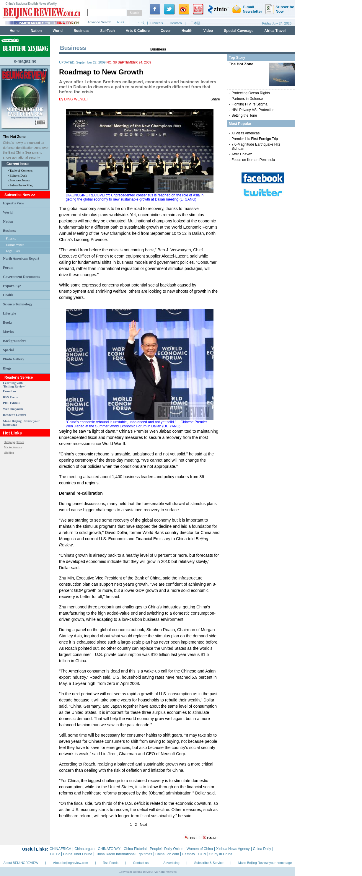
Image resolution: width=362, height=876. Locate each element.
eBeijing (9, 452)
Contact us (141, 862)
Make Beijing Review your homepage (265, 862)
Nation (8, 221)
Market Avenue (13, 447)
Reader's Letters (14, 414)
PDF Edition (11, 403)
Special (8, 350)
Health (8, 295)
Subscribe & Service (209, 862)
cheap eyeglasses (14, 442)
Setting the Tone (244, 115)
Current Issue (17, 164)
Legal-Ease (13, 251)
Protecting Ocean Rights (250, 93)
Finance (11, 238)
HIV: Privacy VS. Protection (253, 110)
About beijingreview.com (70, 862)
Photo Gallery (13, 359)
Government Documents (21, 277)
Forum (8, 268)
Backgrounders (14, 341)
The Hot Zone (14, 137)
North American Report (21, 258)
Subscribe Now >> (19, 195)
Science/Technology (17, 304)
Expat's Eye (12, 286)
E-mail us (9, 391)
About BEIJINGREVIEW (21, 862)
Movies (8, 332)
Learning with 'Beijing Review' (14, 384)
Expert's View (13, 203)
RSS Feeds (10, 397)
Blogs (7, 368)
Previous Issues (20, 180)
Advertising (171, 862)
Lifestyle (9, 313)
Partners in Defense (247, 99)
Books (7, 322)
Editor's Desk (18, 175)
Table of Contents (20, 170)
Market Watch (15, 244)
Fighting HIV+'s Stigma (249, 104)
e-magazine (25, 61)
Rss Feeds (110, 862)
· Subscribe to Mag (20, 185)
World (8, 212)
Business (9, 231)
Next (143, 825)
